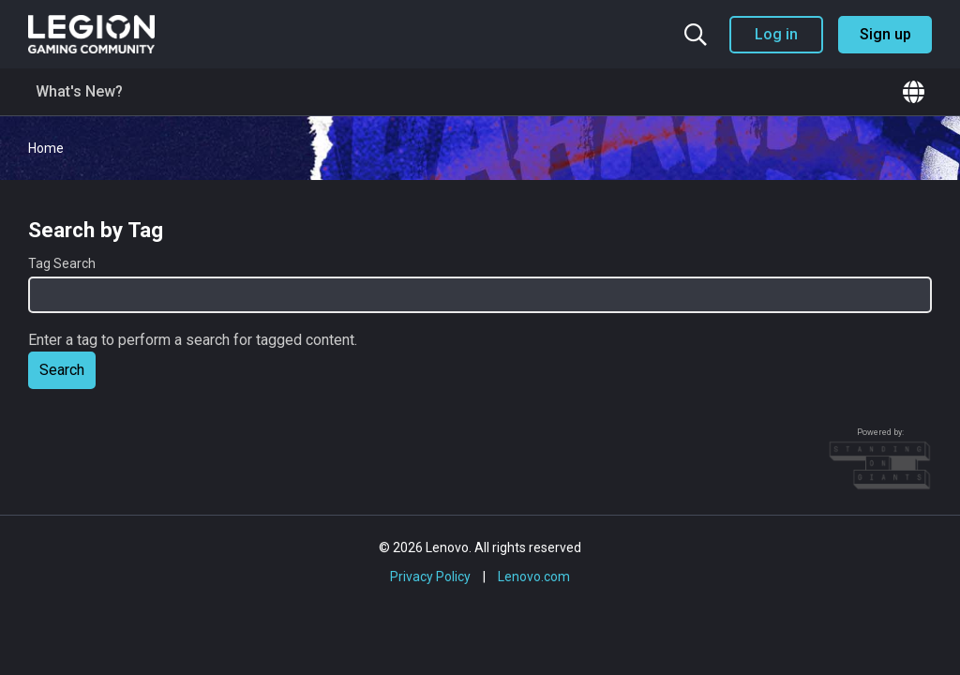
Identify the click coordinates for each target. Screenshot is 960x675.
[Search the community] (695, 34)
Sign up (885, 34)
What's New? (79, 91)
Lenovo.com (534, 576)
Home (46, 148)
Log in (776, 34)
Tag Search (62, 263)
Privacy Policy (430, 576)
